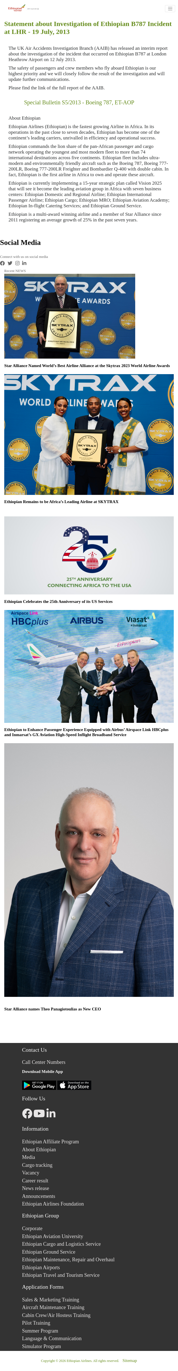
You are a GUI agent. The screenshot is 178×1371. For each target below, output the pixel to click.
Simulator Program (41, 1346)
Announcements (38, 1196)
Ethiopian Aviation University (52, 1236)
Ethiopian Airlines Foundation (53, 1204)
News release (35, 1188)
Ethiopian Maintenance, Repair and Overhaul (68, 1259)
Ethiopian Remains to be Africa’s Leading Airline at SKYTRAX (61, 501)
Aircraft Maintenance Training (53, 1307)
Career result (35, 1181)
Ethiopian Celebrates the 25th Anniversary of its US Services (58, 601)
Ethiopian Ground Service (48, 1252)
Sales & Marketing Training (50, 1300)
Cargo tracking (37, 1165)
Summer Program (40, 1331)
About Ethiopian (39, 1149)
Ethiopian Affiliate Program (50, 1141)
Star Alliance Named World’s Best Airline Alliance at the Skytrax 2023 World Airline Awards (87, 365)
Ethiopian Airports (41, 1267)
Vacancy (30, 1173)
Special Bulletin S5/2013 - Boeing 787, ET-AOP (79, 102)
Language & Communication (52, 1338)
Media (28, 1157)
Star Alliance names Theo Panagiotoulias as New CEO (52, 1009)
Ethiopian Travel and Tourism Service (60, 1275)
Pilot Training (36, 1323)
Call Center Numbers (43, 1062)
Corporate (32, 1228)
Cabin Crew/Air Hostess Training (56, 1315)
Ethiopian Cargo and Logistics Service (61, 1244)
